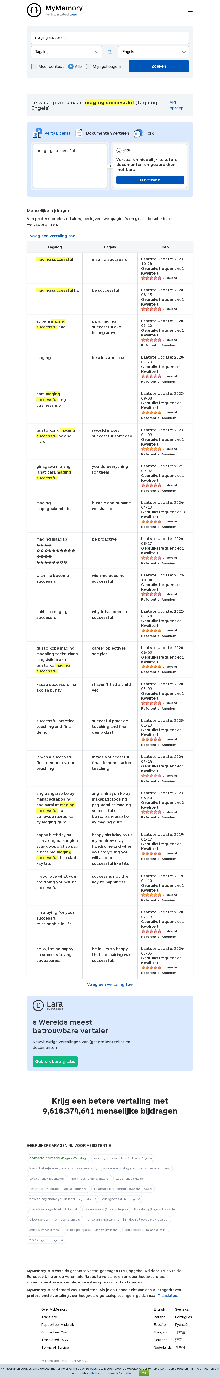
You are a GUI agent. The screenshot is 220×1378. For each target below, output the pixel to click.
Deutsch (160, 1340)
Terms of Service (55, 1347)
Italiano (160, 1317)
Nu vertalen (150, 180)
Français (160, 1332)
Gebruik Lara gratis (55, 1061)
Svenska (181, 1309)
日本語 (180, 1332)
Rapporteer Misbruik (57, 1325)
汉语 (178, 1340)
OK (144, 1373)
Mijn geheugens (104, 66)
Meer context (47, 66)
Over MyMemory (54, 1309)
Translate (49, 1317)
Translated (54, 1340)
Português (183, 1317)
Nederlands (163, 1347)
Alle (75, 66)
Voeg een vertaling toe (52, 235)
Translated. (168, 1295)
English (159, 1309)
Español (160, 1325)
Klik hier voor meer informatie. (110, 1373)
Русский (181, 1325)
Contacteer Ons (54, 1332)
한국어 (180, 1347)
